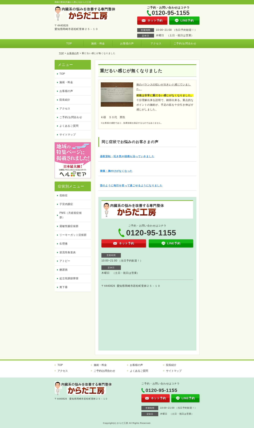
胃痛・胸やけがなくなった (116, 171)
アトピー (64, 261)
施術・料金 (98, 43)
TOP (69, 43)
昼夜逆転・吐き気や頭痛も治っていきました (127, 156)
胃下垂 (63, 287)
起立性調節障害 (69, 278)
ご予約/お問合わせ (185, 43)
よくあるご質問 (69, 125)
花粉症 (63, 195)
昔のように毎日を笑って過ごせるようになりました (131, 185)
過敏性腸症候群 (69, 226)
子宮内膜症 (66, 204)
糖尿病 (63, 269)
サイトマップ (67, 134)
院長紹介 (64, 99)
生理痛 (63, 243)
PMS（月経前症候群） (70, 215)
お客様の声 (127, 43)
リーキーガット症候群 (73, 234)
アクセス (155, 43)
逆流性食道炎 (67, 252)
